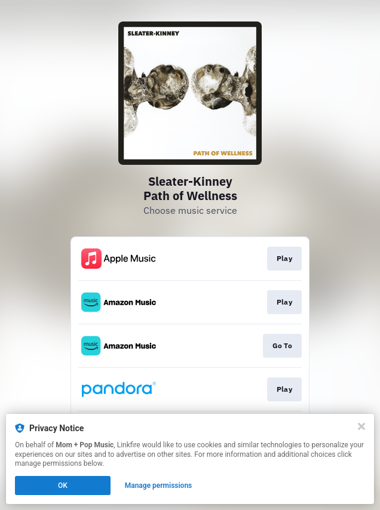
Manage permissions (158, 485)
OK (63, 485)
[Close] (361, 426)
